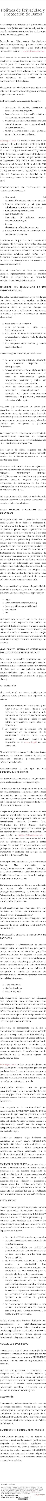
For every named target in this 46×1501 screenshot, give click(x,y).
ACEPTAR (23, 1499)
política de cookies (33, 1492)
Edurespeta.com (8, 141)
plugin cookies (40, 1495)
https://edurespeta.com (31, 835)
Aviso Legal (30, 742)
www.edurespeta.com (34, 51)
